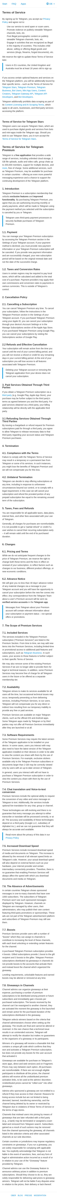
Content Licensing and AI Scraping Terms (24, 104)
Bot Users (16, 90)
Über (13, 1195)
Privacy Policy (12, 838)
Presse (28, 1195)
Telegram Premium (27, 87)
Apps (23, 3)
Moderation (40, 1195)
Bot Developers (25, 97)
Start (4, 3)
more (4, 168)
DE (50, 3)
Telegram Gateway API (22, 94)
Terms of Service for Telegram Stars (19, 139)
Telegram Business (33, 653)
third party (7, 395)
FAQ (14, 3)
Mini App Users (30, 90)
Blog (20, 1195)
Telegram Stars (9, 87)
